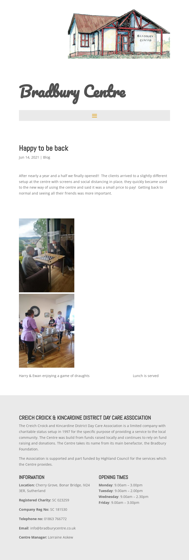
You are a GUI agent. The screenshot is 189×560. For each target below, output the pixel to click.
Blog (46, 157)
